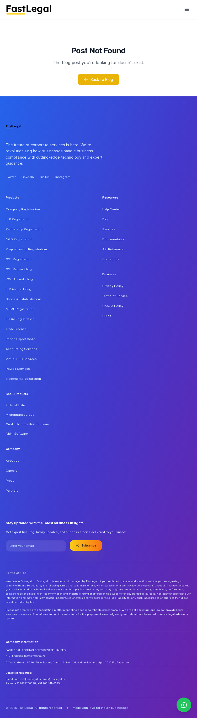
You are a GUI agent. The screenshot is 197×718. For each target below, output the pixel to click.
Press (10, 480)
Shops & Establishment (23, 299)
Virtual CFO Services (21, 359)
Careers (12, 470)
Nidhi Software (17, 433)
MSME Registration (20, 309)
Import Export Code (20, 339)
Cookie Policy (112, 306)
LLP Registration (18, 219)
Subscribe (86, 545)
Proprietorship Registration (26, 249)
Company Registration (23, 209)
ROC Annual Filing (19, 279)
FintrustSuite (15, 405)
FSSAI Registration (20, 319)
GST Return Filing (19, 269)
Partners (12, 490)
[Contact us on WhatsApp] (184, 705)
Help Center (111, 209)
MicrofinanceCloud (20, 415)
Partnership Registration (24, 229)
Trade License (16, 329)
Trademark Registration (23, 379)
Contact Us (110, 259)
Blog (105, 219)
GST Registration (19, 259)
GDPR (106, 316)
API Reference (113, 249)
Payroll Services (18, 369)
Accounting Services (21, 349)
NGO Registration (19, 239)
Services (108, 229)
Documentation (114, 239)
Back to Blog (98, 79)
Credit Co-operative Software (28, 424)
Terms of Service (115, 296)
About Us (13, 460)
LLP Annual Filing (18, 289)
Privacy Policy (113, 286)
